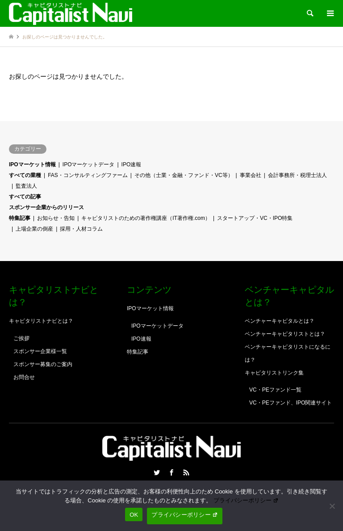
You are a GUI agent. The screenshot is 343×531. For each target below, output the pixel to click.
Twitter (157, 472)
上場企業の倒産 (34, 229)
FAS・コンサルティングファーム (88, 175)
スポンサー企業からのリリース (46, 207)
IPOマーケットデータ (89, 164)
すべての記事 (25, 197)
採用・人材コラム (81, 229)
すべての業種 (25, 175)
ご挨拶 (21, 338)
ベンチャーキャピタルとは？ (279, 321)
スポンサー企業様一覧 (40, 351)
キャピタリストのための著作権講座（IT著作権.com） (145, 218)
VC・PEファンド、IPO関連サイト (290, 403)
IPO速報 (131, 164)
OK (134, 514)
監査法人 (26, 186)
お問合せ (24, 377)
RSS (186, 472)
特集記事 (19, 218)
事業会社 (250, 175)
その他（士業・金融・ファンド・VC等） (183, 175)
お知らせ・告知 (56, 218)
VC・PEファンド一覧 (275, 390)
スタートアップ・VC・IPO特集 (255, 218)
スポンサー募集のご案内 (42, 364)
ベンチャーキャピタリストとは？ (285, 334)
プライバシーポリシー (246, 500)
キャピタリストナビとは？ (41, 321)
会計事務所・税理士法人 (297, 175)
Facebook (171, 472)
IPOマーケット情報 (32, 164)
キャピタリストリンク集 (274, 373)
